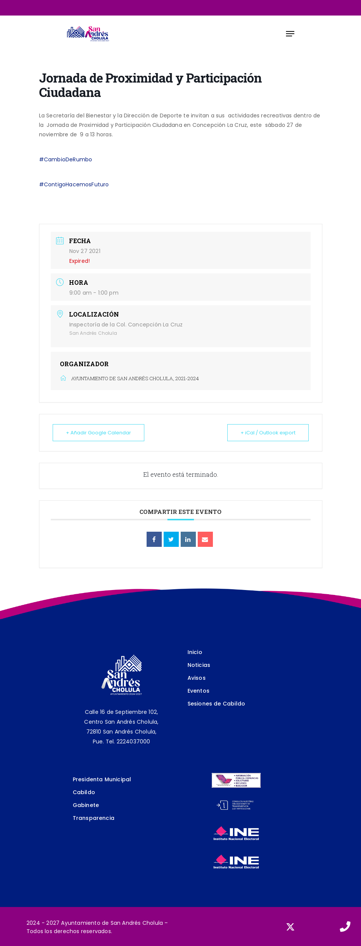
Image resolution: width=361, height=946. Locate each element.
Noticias (199, 665)
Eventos (198, 691)
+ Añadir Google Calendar (98, 432)
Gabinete (86, 805)
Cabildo (84, 792)
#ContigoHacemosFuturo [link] (74, 184)
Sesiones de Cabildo (216, 703)
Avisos (197, 678)
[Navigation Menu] (290, 33)
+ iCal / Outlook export (268, 432)
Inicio (195, 652)
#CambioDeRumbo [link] (65, 159)
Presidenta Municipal (102, 779)
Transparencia (94, 818)
